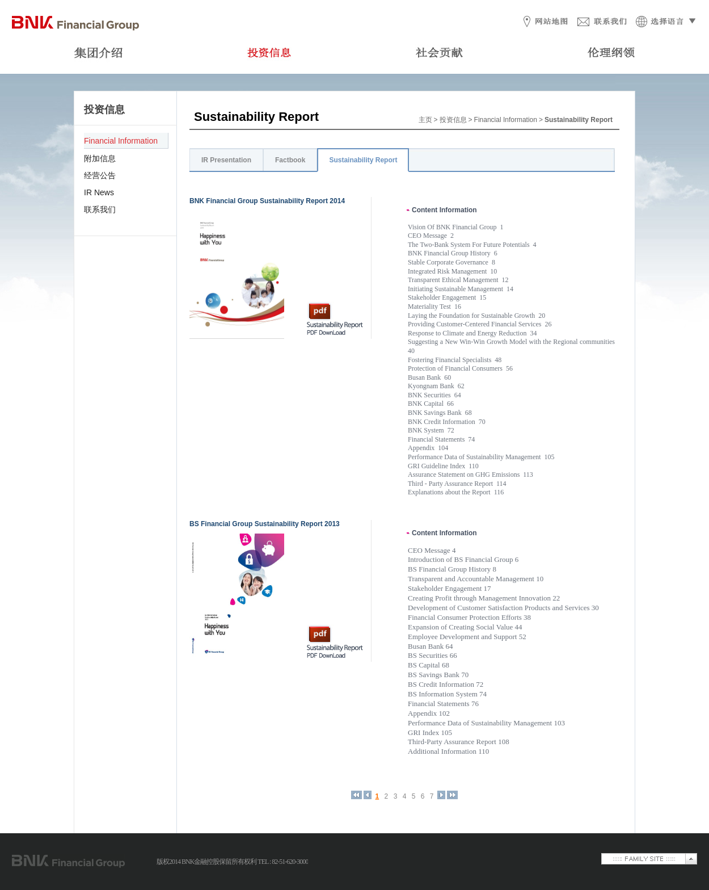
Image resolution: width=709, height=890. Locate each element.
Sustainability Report (363, 160)
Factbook (290, 160)
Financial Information (121, 140)
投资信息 (453, 120)
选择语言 (664, 22)
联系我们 (602, 22)
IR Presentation (226, 160)
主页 (425, 120)
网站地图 (542, 22)
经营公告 (100, 175)
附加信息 (100, 158)
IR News (99, 192)
